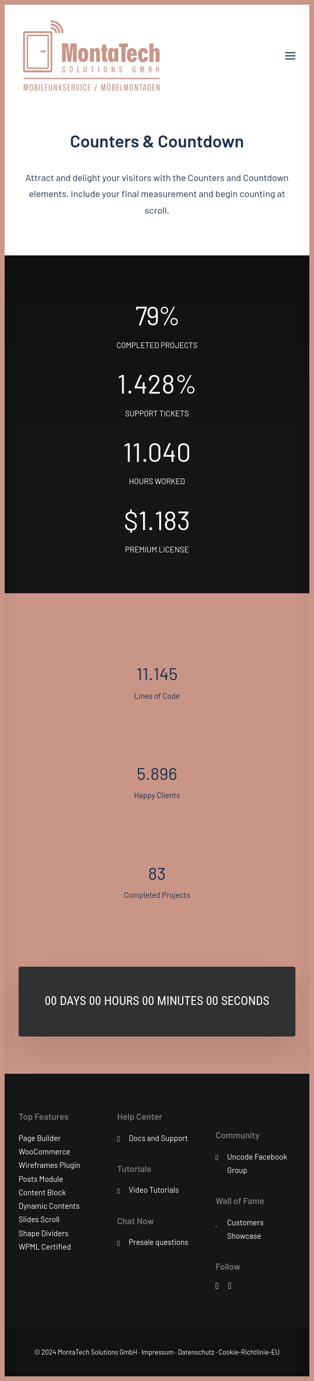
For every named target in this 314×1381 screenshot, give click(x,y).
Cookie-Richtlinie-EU (249, 1352)
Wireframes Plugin (49, 1164)
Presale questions (159, 1242)
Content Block (42, 1192)
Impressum (158, 1352)
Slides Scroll (39, 1219)
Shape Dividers (44, 1233)
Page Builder (40, 1138)
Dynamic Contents (49, 1205)
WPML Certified (45, 1246)
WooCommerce (44, 1151)
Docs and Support (158, 1138)
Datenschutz (196, 1352)
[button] (290, 56)
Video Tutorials (154, 1189)
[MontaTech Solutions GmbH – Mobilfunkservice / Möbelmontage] (91, 56)
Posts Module (41, 1178)
